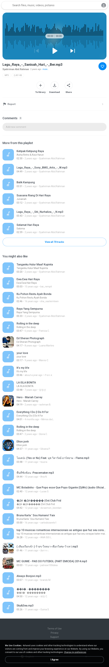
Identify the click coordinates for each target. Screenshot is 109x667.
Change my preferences (75, 652)
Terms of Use (54, 628)
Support (54, 637)
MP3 (7, 75)
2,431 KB (18, 75)
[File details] (54, 154)
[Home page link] (6, 5)
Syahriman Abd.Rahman (16, 69)
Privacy (54, 632)
